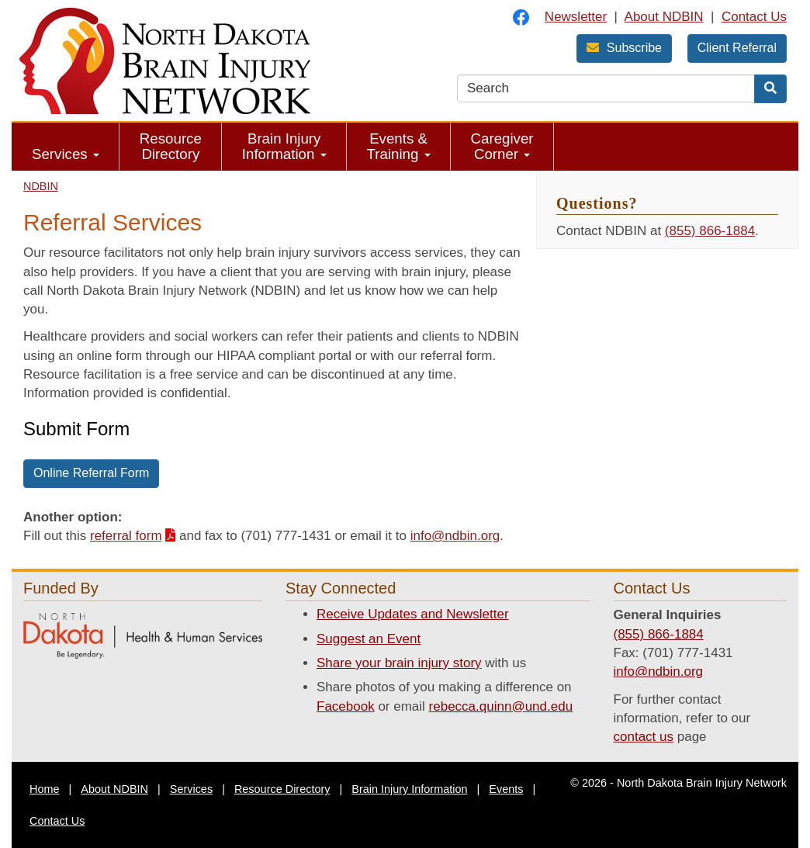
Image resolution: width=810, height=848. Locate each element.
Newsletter (576, 16)
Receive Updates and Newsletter (413, 614)
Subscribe (624, 47)
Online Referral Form (91, 472)
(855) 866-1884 (710, 230)
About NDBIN (664, 16)
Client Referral (737, 47)
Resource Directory (171, 146)
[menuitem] (65, 147)
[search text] (606, 88)
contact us (644, 736)
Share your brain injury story (399, 663)
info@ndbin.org (455, 535)
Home (44, 789)
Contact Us (754, 16)
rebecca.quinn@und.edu (501, 706)
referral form (126, 535)
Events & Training (399, 146)
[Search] (770, 88)
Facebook (346, 706)
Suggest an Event (369, 639)
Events (506, 789)
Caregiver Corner (502, 146)
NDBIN (40, 186)
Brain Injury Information (284, 146)
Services (65, 154)
